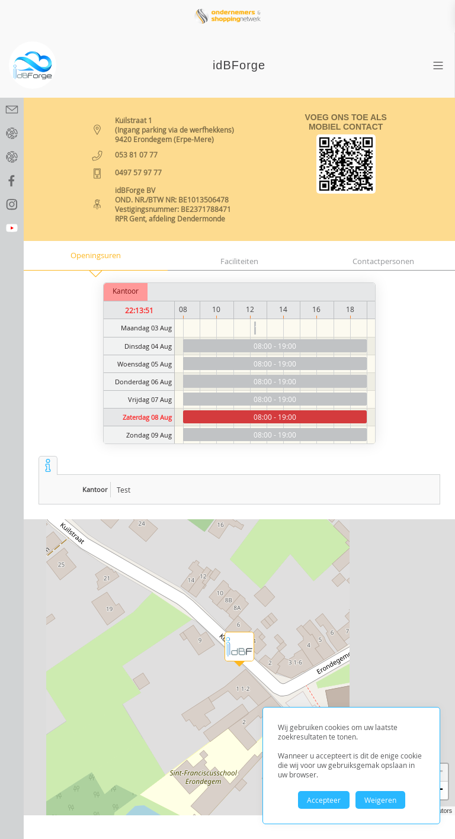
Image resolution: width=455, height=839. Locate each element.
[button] (239, 646)
